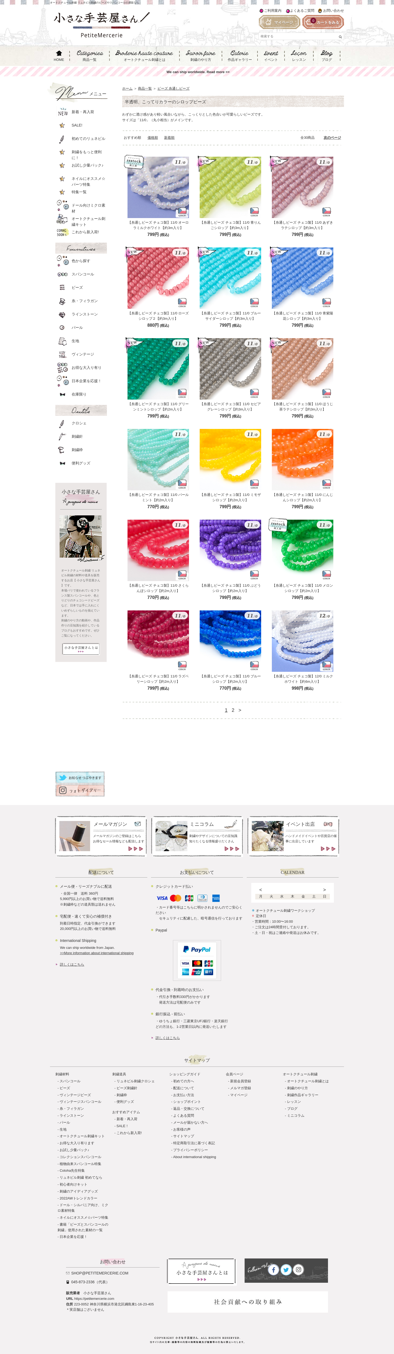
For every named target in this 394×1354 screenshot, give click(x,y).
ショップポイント (187, 1102)
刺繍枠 (122, 1095)
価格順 (153, 138)
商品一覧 (145, 88)
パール (65, 1122)
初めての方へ (183, 1081)
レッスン (294, 1102)
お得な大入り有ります (77, 1143)
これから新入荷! (129, 1133)
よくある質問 (183, 1116)
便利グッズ (125, 1102)
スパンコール (70, 1081)
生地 (63, 1129)
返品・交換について (188, 1109)
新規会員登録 (240, 1081)
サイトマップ (183, 1136)
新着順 (169, 138)
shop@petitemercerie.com (99, 1273)
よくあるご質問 (302, 11)
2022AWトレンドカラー (78, 1198)
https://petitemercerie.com (94, 1299)
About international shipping (194, 1157)
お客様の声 (182, 1129)
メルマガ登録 (240, 1088)
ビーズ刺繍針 (127, 1088)
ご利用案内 (272, 11)
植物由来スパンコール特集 (80, 1164)
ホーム (127, 88)
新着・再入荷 (127, 1119)
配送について (183, 1088)
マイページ (239, 1095)
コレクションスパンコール (80, 1157)
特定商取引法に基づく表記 (194, 1143)
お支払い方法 (183, 1095)
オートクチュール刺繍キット (82, 1136)
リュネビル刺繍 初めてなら (81, 1177)
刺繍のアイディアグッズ (79, 1191)
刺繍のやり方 (297, 1088)
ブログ (292, 1109)
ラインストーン (72, 1116)
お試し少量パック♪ (74, 1150)
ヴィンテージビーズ (75, 1095)
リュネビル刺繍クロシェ (136, 1081)
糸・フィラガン (72, 1109)
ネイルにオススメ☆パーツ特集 (84, 1217)
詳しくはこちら (72, 964)
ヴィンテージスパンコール (80, 1102)
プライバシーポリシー (190, 1150)
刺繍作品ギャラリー (302, 1095)
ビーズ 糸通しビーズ (173, 88)
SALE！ (123, 1126)
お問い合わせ (333, 11)
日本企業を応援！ (73, 1237)
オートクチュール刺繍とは (308, 1081)
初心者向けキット (73, 1184)
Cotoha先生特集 (72, 1171)
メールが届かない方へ (190, 1122)
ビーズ (65, 1088)
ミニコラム (295, 1116)
